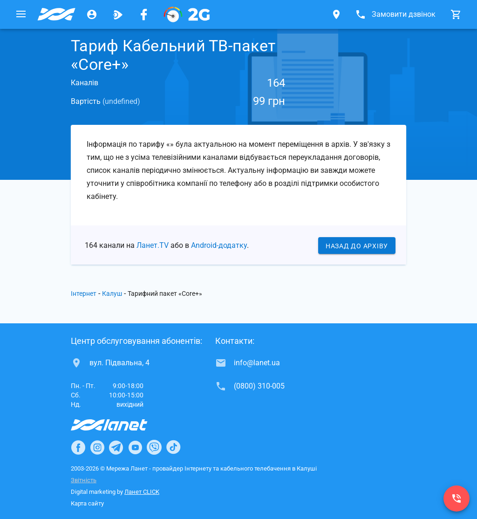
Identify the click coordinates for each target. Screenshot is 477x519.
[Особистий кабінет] (92, 14)
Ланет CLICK (141, 491)
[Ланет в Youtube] (135, 447)
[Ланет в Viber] (154, 447)
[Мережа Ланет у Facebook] (144, 14)
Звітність (83, 480)
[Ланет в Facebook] (78, 447)
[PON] (187, 14)
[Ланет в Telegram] (116, 447)
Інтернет (83, 293)
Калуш (112, 293)
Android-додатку (219, 245)
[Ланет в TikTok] (173, 447)
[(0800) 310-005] (456, 498)
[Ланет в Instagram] (97, 447)
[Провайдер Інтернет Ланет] (120, 424)
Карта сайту (87, 503)
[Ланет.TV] (118, 14)
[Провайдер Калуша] (56, 14)
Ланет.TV (152, 245)
